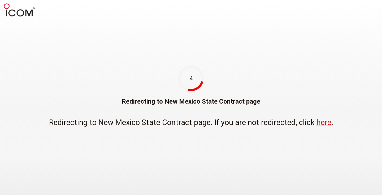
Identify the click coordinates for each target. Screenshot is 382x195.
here (323, 122)
